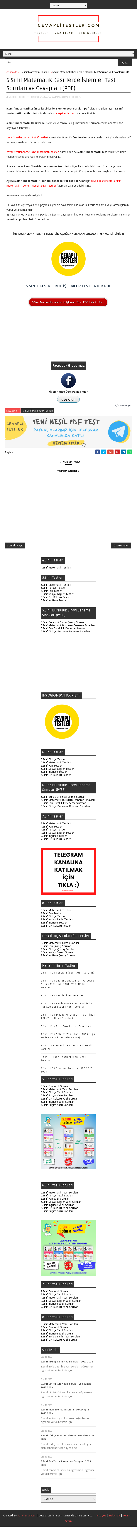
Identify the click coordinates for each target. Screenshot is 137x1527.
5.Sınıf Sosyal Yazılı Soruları (57, 1095)
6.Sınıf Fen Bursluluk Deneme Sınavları (63, 803)
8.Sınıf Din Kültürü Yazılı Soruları (59, 1340)
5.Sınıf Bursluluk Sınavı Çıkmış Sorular (63, 622)
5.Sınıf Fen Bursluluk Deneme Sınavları (63, 629)
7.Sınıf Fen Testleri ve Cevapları (62, 995)
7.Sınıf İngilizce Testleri (54, 836)
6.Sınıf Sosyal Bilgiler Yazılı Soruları (61, 1202)
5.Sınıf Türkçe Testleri (53, 588)
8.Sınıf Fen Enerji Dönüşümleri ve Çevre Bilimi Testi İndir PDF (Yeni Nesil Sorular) (67, 984)
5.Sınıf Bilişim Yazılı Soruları (57, 1105)
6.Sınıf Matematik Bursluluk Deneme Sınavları (68, 800)
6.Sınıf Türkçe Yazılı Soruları (57, 1196)
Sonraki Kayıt (15, 546)
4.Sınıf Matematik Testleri (56, 568)
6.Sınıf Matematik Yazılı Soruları (59, 1193)
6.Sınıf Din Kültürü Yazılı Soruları (59, 1208)
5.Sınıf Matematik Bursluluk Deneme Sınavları (68, 625)
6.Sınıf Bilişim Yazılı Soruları (57, 1211)
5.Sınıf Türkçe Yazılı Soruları (57, 1093)
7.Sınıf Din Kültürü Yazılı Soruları (59, 1307)
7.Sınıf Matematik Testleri (56, 823)
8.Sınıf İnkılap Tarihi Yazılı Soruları (60, 1337)
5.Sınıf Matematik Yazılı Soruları (59, 1089)
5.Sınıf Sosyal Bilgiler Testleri (58, 594)
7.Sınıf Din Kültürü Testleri (56, 839)
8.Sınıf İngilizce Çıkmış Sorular (58, 956)
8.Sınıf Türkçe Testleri (53, 916)
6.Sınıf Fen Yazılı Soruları (55, 1199)
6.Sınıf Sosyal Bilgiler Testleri (58, 769)
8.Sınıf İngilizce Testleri (54, 923)
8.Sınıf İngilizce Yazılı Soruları (57, 1334)
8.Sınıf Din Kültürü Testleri (56, 926)
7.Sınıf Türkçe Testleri (53, 830)
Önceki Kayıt (121, 546)
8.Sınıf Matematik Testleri (56, 910)
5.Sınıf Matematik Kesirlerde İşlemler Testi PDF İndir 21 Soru (68, 302)
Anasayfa (11, 72)
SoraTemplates (26, 1516)
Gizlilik (68, 1521)
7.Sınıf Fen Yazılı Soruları (55, 1292)
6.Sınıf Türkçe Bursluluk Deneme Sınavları (65, 806)
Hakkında (114, 1516)
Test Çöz (100, 1516)
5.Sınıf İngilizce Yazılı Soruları (57, 1102)
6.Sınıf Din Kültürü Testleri (56, 775)
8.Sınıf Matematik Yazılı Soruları (59, 1324)
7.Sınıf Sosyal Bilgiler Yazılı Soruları (61, 1301)
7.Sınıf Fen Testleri (51, 827)
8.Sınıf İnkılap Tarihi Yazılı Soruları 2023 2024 (67, 1362)
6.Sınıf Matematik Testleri (56, 763)
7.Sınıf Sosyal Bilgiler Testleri (58, 833)
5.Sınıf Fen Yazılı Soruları (55, 1086)
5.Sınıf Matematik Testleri (35, 72)
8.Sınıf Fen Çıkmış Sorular (56, 946)
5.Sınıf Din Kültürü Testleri (56, 597)
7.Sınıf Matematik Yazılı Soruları (59, 1298)
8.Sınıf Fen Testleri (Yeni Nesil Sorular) (67, 973)
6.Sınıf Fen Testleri (51, 766)
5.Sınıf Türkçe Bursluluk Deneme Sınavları (65, 632)
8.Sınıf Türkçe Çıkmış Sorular (57, 949)
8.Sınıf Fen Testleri (51, 913)
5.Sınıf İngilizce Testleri (54, 600)
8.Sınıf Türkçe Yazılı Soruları (57, 1330)
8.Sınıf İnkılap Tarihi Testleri (57, 920)
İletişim (127, 1516)
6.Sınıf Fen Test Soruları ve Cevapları (66, 1026)
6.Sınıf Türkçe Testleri (53, 760)
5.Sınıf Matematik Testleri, (66, 96)
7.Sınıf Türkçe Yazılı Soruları (57, 1294)
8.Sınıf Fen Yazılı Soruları (55, 1327)
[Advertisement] (68, 336)
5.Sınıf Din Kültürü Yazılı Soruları (59, 1099)
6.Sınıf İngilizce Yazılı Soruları (57, 1205)
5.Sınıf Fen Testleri (51, 591)
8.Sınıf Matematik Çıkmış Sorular (60, 943)
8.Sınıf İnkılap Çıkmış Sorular (57, 952)
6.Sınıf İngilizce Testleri (54, 772)
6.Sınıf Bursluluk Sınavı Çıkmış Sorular (63, 797)
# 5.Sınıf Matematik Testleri (38, 410)
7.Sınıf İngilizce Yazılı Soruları (57, 1304)
